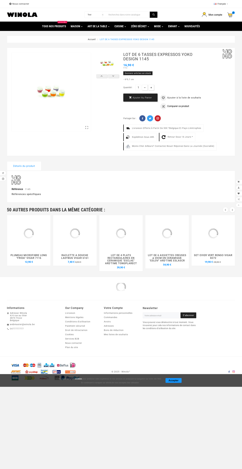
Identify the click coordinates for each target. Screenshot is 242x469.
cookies (78, 379)
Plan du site (71, 347)
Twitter (150, 118)
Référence (18, 189)
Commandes (110, 317)
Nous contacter (21, 4)
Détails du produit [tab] (24, 166)
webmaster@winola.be (22, 324)
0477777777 (17, 328)
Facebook (142, 118)
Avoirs (107, 321)
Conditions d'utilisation (77, 321)
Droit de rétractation (76, 330)
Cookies (69, 334)
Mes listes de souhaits (116, 334)
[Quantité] (138, 87)
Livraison (70, 313)
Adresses (109, 326)
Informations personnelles (118, 313)
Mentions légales (74, 317)
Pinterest (158, 118)
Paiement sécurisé (75, 326)
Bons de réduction (114, 330)
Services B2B (72, 339)
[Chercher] (128, 15)
